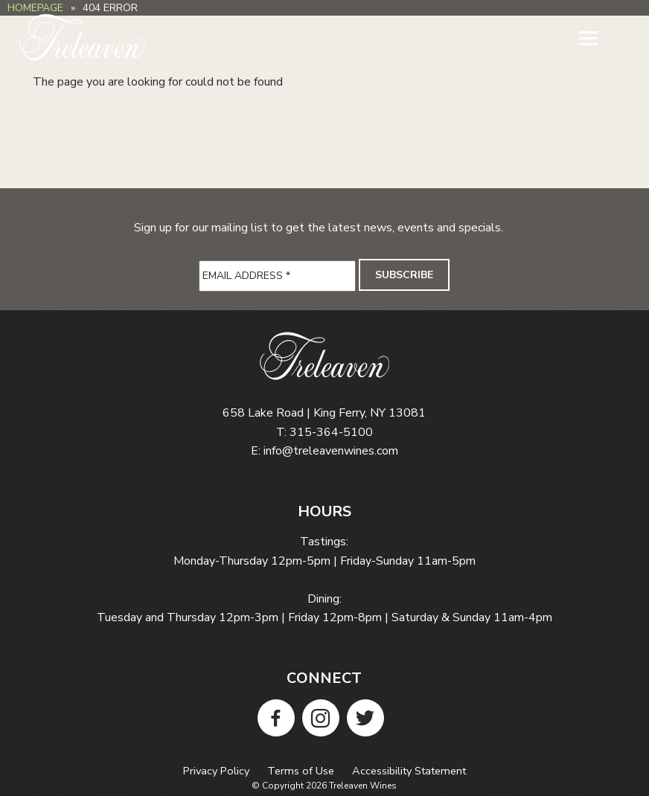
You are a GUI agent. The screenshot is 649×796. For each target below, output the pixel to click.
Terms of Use (300, 770)
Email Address (246, 276)
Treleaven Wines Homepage (82, 37)
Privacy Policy (216, 770)
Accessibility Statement (409, 770)
